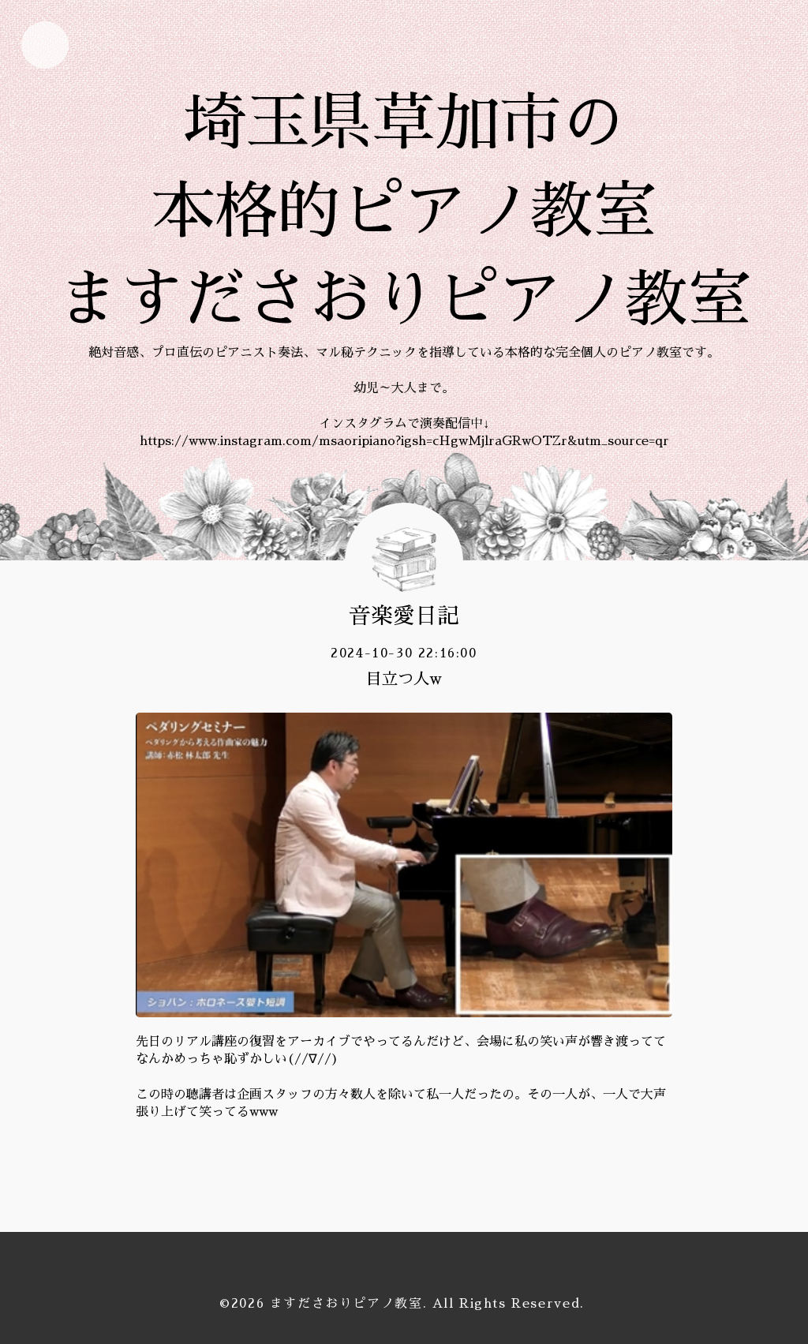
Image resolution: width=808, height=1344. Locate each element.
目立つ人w (404, 679)
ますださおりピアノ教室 (346, 1303)
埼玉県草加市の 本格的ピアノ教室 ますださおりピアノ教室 (404, 211)
